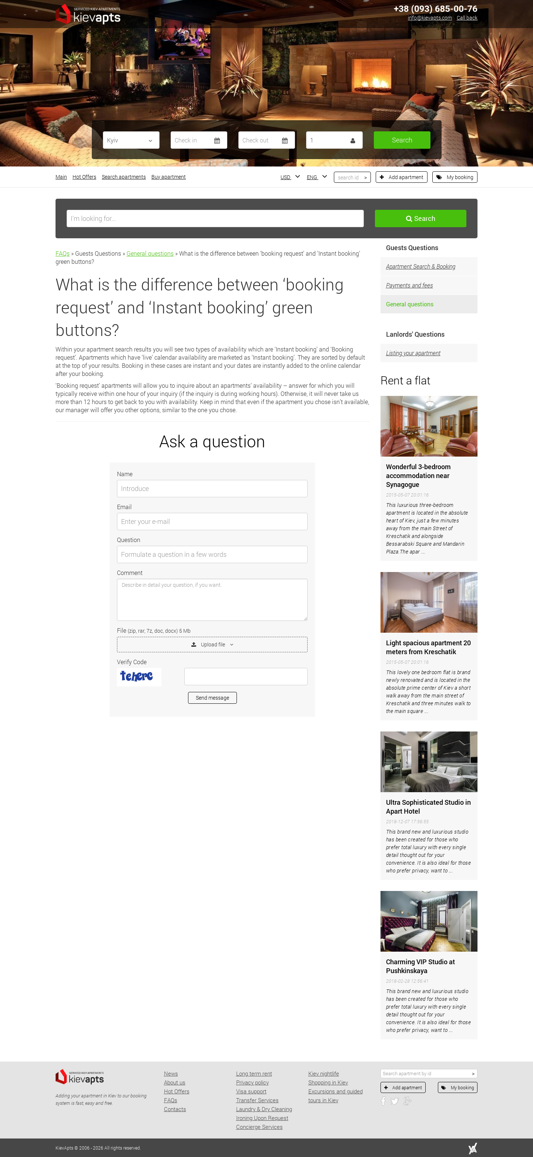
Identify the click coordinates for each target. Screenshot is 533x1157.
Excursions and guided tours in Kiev (335, 1095)
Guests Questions (412, 247)
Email (124, 507)
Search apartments (124, 176)
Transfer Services (257, 1100)
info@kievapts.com (430, 17)
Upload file (212, 644)
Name (125, 474)
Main (61, 176)
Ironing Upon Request (262, 1117)
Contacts (175, 1109)
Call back (467, 17)
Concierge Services (259, 1126)
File (154, 630)
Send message (212, 697)
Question (128, 540)
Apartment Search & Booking (420, 266)
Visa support (251, 1091)
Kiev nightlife (323, 1073)
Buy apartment (168, 176)
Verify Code (132, 662)
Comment (130, 572)
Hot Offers (84, 176)
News (171, 1073)
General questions (150, 253)
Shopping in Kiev (328, 1082)
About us (174, 1082)
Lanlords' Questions (415, 334)
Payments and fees (409, 285)
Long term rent (254, 1073)
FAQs (63, 253)
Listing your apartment (413, 353)
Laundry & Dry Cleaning (264, 1109)
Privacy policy (252, 1082)
